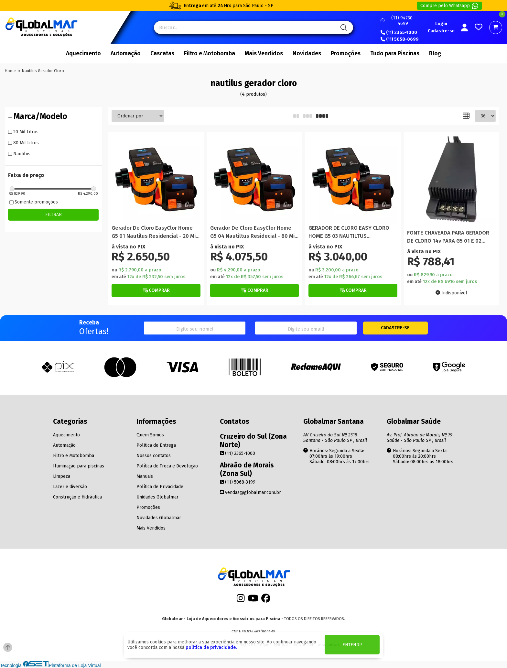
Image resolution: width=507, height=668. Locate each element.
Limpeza (61, 476)
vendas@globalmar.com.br (250, 492)
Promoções (346, 53)
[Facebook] (265, 600)
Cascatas (162, 53)
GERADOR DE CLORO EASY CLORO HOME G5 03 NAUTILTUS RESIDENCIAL (348, 232)
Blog (435, 53)
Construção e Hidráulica (77, 497)
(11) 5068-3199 (237, 482)
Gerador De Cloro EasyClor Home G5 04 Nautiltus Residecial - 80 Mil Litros (253, 232)
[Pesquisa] (343, 27)
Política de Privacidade (159, 486)
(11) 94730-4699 (398, 20)
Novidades (307, 53)
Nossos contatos (153, 455)
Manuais (144, 476)
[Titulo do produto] (156, 179)
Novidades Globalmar (158, 517)
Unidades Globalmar (157, 497)
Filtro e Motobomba (209, 53)
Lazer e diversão (70, 486)
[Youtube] (253, 600)
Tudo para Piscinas (394, 53)
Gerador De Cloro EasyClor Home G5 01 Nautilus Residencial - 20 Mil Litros (154, 232)
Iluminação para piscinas (78, 466)
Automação (126, 53)
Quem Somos (150, 435)
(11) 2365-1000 (399, 32)
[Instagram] (241, 600)
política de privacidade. (211, 647)
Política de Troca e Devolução (167, 466)
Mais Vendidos (264, 53)
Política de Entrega (156, 445)
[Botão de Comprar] (156, 290)
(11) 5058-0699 (400, 39)
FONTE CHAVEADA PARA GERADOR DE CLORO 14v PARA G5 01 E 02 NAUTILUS (448, 237)
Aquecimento (83, 53)
